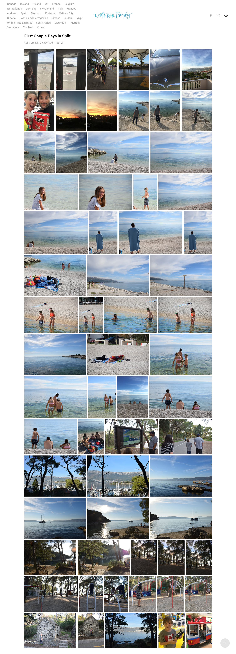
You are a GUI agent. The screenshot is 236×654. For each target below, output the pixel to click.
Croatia (11, 18)
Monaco (71, 8)
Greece (56, 18)
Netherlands (14, 8)
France (56, 3)
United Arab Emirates (19, 22)
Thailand (28, 27)
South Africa (43, 22)
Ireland (37, 3)
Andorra (12, 13)
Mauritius (60, 22)
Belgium (69, 3)
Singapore (13, 27)
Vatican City (66, 13)
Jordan (68, 18)
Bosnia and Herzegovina (34, 18)
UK (46, 3)
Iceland (24, 3)
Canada (11, 3)
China (40, 27)
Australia (75, 22)
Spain (23, 13)
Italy (60, 8)
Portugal (50, 13)
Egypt (79, 18)
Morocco (36, 13)
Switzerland (47, 8)
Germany (31, 8)
